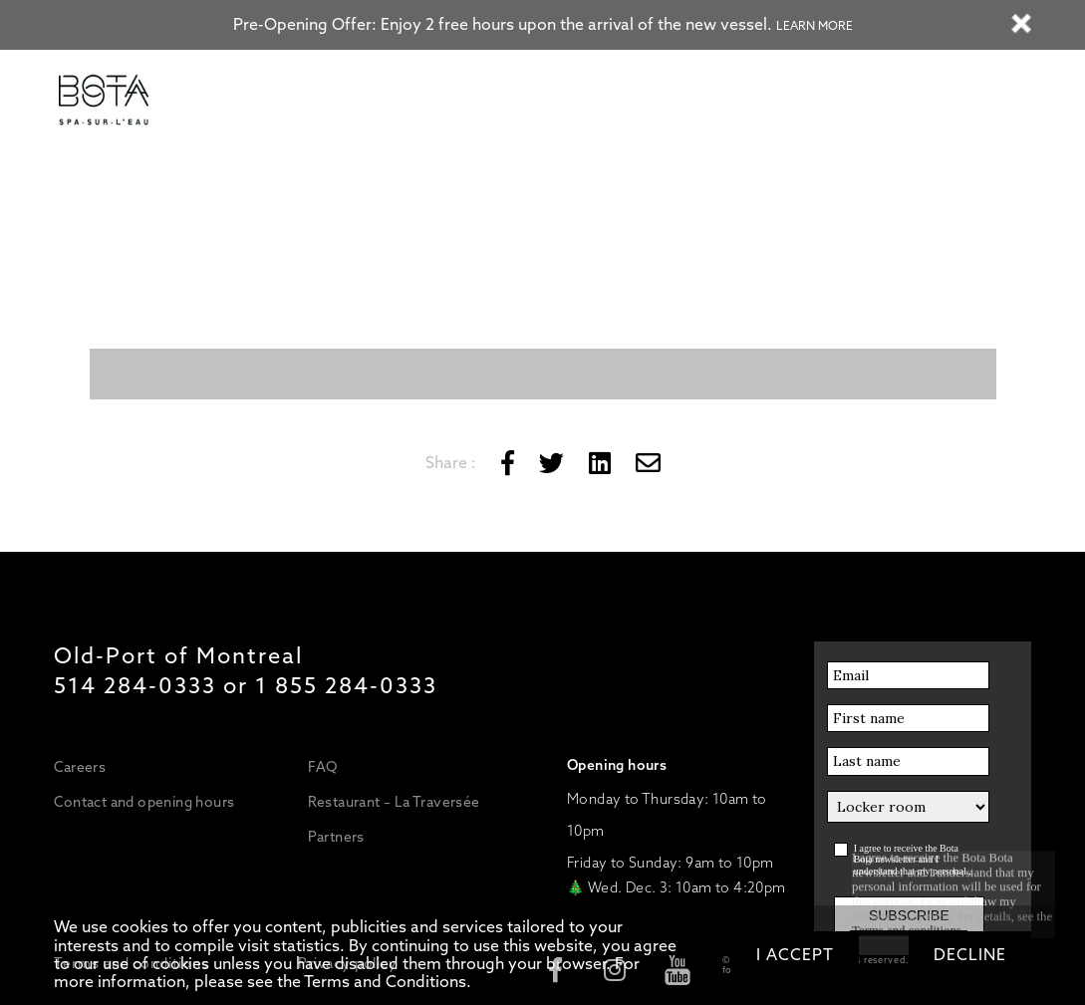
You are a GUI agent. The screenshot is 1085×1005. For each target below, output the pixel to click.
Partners (336, 837)
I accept (795, 954)
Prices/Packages (237, 101)
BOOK (825, 101)
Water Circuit (344, 101)
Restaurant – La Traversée (394, 802)
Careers (80, 767)
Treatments (513, 101)
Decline (970, 954)
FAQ (323, 767)
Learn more (814, 26)
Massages (431, 101)
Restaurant (599, 101)
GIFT (769, 101)
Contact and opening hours (144, 802)
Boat (666, 101)
